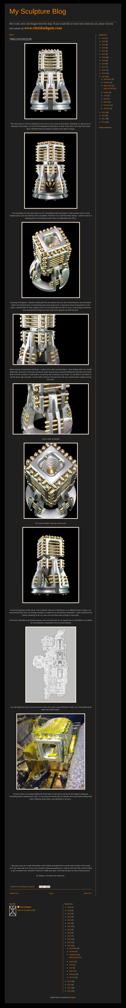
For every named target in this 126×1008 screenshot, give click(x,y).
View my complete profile (26, 910)
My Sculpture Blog (37, 11)
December (108, 79)
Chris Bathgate (25, 907)
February (107, 105)
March (106, 102)
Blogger (72, 997)
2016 (104, 70)
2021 (104, 54)
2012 (104, 115)
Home (51, 893)
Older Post (88, 893)
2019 (104, 60)
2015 (104, 73)
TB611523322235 (109, 88)
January (107, 108)
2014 (104, 76)
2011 (104, 119)
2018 (104, 64)
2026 (104, 38)
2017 (104, 67)
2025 (104, 41)
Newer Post (14, 893)
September (108, 86)
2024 (104, 45)
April (105, 99)
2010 (104, 122)
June (106, 95)
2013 (104, 112)
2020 (104, 57)
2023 (104, 48)
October (107, 82)
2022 (104, 51)
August (106, 92)
